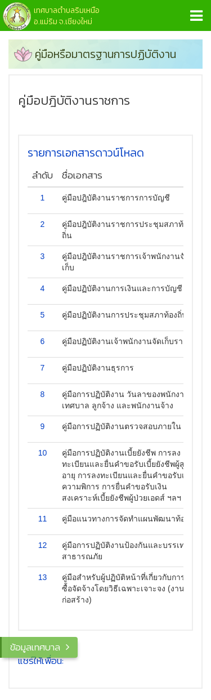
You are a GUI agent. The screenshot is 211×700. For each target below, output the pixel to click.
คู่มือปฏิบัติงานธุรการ (98, 367)
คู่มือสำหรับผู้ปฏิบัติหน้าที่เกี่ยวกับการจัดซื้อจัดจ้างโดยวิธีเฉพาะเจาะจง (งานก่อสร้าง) (128, 588)
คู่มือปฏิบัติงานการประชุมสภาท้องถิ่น (124, 314)
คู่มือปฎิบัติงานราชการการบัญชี (116, 197)
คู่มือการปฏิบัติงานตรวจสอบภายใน (121, 426)
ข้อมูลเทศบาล (35, 647)
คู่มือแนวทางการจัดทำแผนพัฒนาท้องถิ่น (130, 518)
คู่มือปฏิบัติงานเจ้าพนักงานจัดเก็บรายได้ (129, 341)
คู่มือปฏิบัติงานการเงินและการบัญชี (122, 288)
